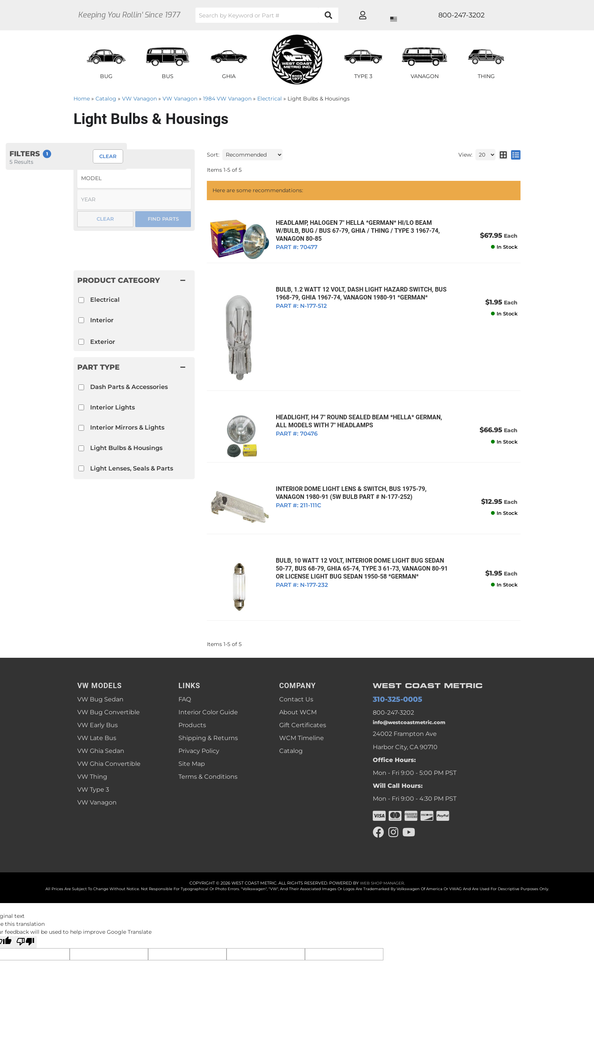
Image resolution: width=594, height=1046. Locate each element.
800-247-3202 (393, 696)
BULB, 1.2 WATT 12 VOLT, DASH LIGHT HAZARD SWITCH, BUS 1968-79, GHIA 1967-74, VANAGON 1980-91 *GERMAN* (357, 291)
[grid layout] (503, 154)
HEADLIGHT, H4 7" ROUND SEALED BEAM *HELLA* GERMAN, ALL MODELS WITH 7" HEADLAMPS (361, 413)
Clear (105, 219)
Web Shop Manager (382, 870)
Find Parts (163, 219)
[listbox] (134, 178)
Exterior (102, 341)
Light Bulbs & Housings (126, 448)
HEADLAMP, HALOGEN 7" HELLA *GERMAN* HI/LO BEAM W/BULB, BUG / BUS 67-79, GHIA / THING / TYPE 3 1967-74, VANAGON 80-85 (354, 230)
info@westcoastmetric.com (414, 708)
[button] (291, 15)
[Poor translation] (25, 930)
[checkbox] (81, 387)
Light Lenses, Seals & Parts (131, 468)
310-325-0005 (393, 683)
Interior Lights (112, 407)
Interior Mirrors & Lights (127, 427)
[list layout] (516, 154)
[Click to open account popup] (492, 15)
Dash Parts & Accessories (129, 386)
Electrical (105, 299)
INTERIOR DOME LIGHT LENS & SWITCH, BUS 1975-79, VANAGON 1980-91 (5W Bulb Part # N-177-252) (347, 481)
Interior (102, 320)
